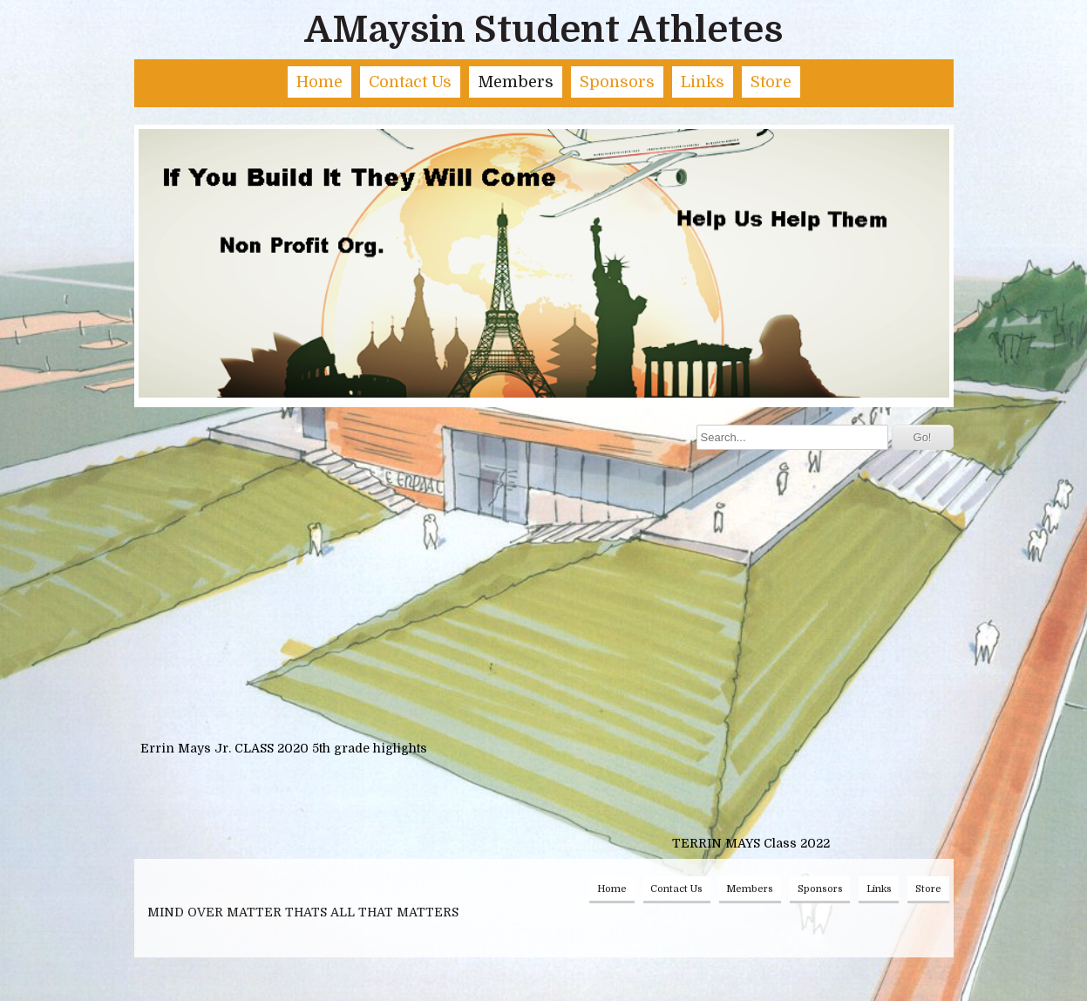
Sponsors (617, 82)
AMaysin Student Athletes (543, 30)
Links (702, 82)
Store (771, 82)
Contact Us (410, 82)
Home (319, 82)
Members (516, 82)
